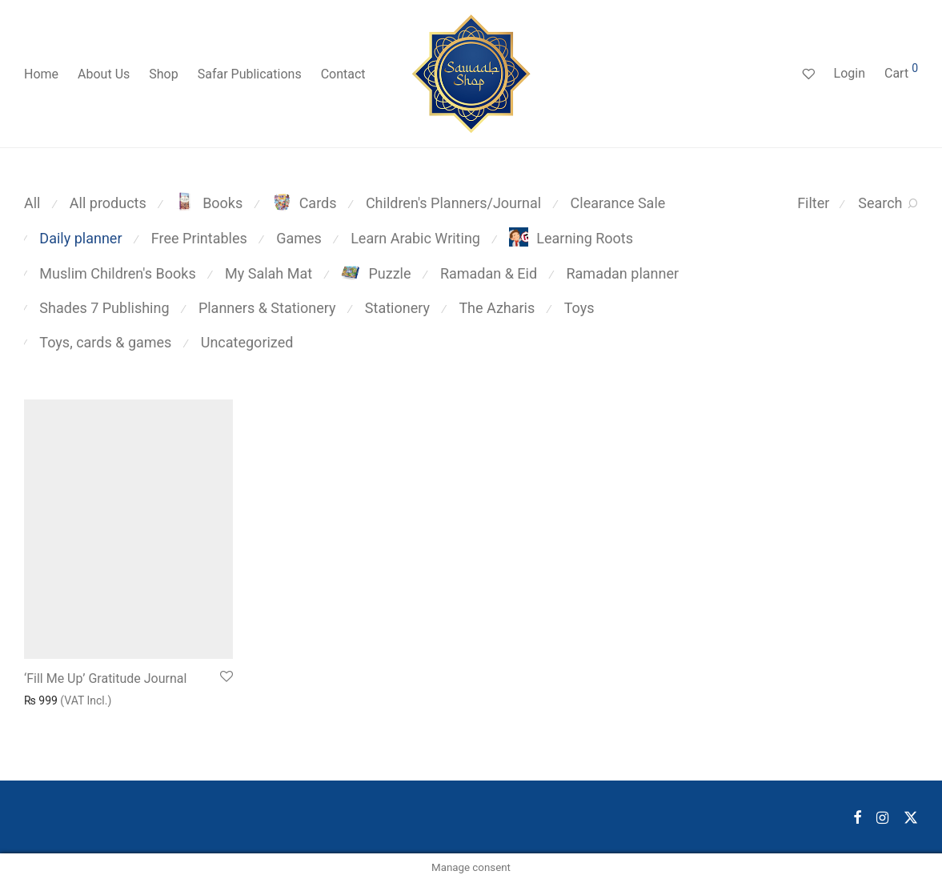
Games (299, 238)
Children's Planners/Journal (453, 203)
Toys (579, 307)
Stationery (397, 307)
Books (209, 203)
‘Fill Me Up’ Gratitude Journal (105, 678)
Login (849, 73)
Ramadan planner (622, 273)
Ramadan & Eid (488, 273)
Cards (304, 203)
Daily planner (80, 238)
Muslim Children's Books (117, 273)
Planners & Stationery (267, 307)
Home (41, 74)
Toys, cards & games (105, 342)
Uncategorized (247, 342)
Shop (163, 74)
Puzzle (376, 273)
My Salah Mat (268, 273)
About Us (104, 74)
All (32, 203)
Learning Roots (571, 238)
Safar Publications (250, 74)
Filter (813, 203)
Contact (343, 74)
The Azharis (497, 307)
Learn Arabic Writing (415, 238)
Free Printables (199, 238)
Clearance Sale (618, 203)
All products (108, 203)
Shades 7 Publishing (104, 307)
